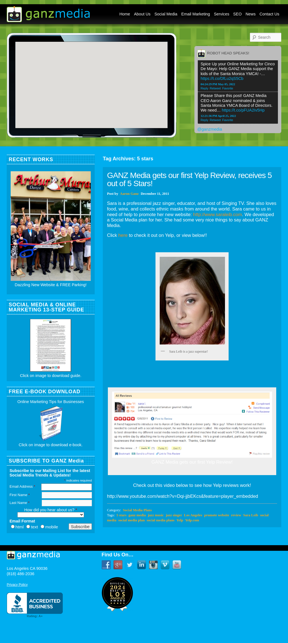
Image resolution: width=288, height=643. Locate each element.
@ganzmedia (209, 129)
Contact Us (269, 14)
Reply (204, 88)
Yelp (179, 520)
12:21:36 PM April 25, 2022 (218, 115)
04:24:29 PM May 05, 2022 (218, 84)
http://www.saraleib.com (217, 214)
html (19, 526)
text (34, 526)
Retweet (215, 88)
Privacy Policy (17, 585)
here (122, 235)
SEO (237, 14)
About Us (142, 14)
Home (124, 14)
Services (221, 14)
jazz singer (174, 515)
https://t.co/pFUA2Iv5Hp (243, 110)
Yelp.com (192, 520)
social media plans (161, 520)
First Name (20, 495)
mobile (51, 526)
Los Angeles (193, 515)
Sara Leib (250, 515)
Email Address (22, 486)
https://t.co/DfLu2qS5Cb (222, 78)
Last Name (19, 503)
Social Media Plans (137, 510)
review (236, 515)
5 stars (122, 515)
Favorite (227, 88)
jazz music (156, 515)
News (251, 14)
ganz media (137, 515)
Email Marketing (195, 14)
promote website (216, 515)
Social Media (165, 14)
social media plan (131, 520)
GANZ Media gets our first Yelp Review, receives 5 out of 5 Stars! (189, 179)
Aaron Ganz (129, 194)
